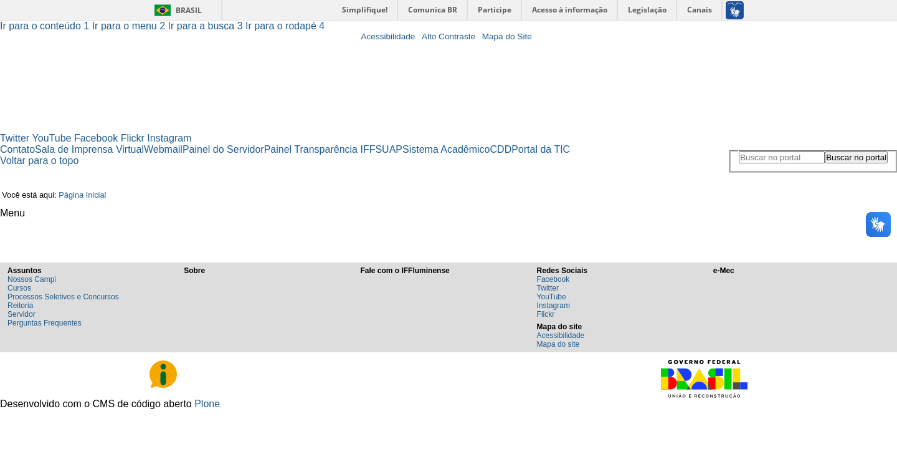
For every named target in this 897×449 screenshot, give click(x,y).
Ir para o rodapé (285, 26)
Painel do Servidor (223, 149)
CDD (501, 149)
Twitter (14, 138)
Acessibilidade (388, 36)
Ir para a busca (207, 26)
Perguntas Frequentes (44, 323)
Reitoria (20, 305)
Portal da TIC (540, 149)
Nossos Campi (31, 279)
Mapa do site (558, 344)
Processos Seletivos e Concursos (63, 296)
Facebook (96, 138)
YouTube (52, 138)
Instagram (169, 138)
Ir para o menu (130, 26)
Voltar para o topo (39, 160)
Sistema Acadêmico (446, 149)
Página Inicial (82, 195)
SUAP (388, 149)
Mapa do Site (507, 36)
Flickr (133, 138)
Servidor (21, 314)
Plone (207, 403)
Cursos (19, 288)
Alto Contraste (448, 36)
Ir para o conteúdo (46, 26)
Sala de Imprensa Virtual (89, 149)
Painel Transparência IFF (320, 149)
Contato (17, 149)
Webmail (163, 149)
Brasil (189, 10)
